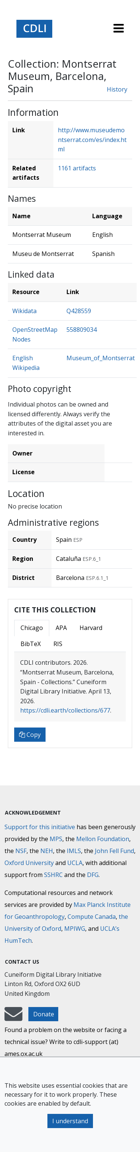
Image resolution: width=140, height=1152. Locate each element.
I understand (70, 1121)
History (117, 89)
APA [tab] (61, 628)
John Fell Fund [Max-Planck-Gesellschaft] (114, 851)
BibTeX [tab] (31, 644)
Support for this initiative (39, 827)
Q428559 (78, 311)
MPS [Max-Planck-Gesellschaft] (56, 839)
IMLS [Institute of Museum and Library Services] (74, 851)
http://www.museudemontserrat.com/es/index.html (92, 139)
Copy (30, 735)
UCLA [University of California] (75, 863)
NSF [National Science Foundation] (21, 851)
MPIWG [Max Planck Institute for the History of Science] (74, 928)
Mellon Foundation (102, 839)
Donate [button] (43, 1014)
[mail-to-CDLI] (13, 1017)
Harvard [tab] (91, 628)
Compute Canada (92, 916)
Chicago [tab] (32, 628)
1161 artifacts (77, 168)
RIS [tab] (57, 644)
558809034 (81, 329)
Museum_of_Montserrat (100, 358)
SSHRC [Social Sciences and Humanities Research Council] (53, 875)
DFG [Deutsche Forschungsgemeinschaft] (93, 875)
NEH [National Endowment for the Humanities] (46, 851)
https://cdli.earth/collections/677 (65, 710)
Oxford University (29, 863)
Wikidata (24, 311)
